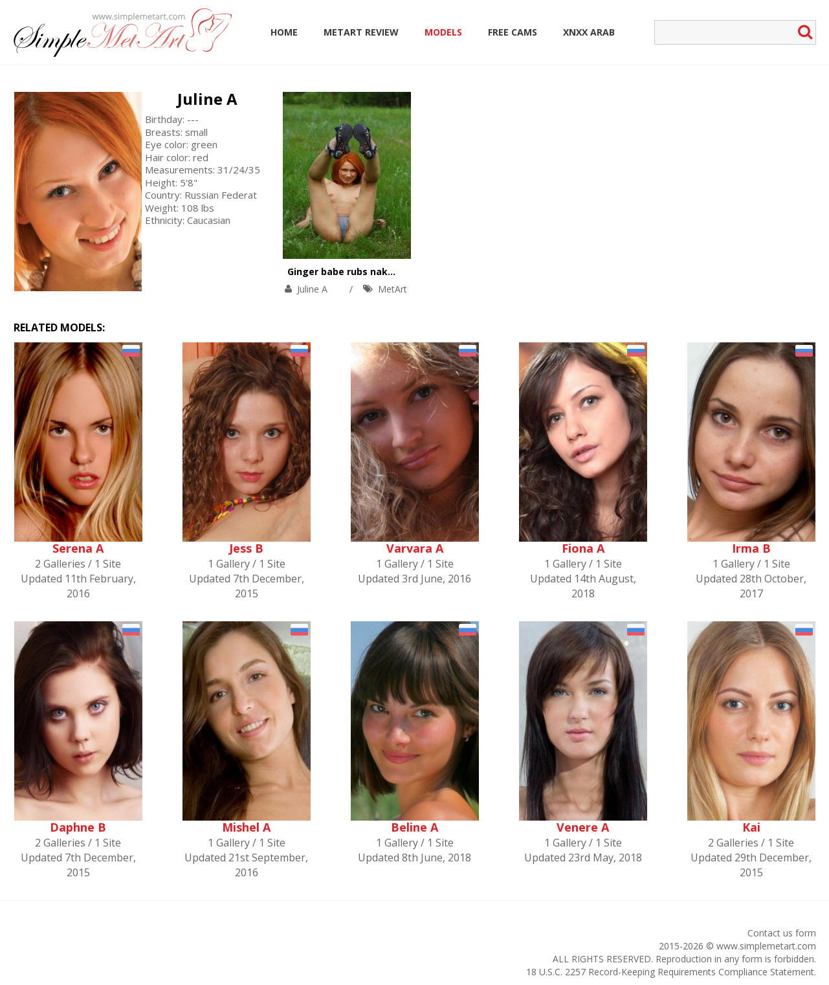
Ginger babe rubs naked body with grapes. (386, 271)
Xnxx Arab (589, 32)
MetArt (392, 289)
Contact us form (781, 933)
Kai (751, 827)
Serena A (78, 548)
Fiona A (583, 548)
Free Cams (512, 32)
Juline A (207, 98)
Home (284, 32)
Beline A (414, 827)
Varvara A (414, 548)
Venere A (583, 827)
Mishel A (246, 827)
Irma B (751, 548)
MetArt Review (361, 32)
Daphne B (78, 827)
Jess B (246, 548)
